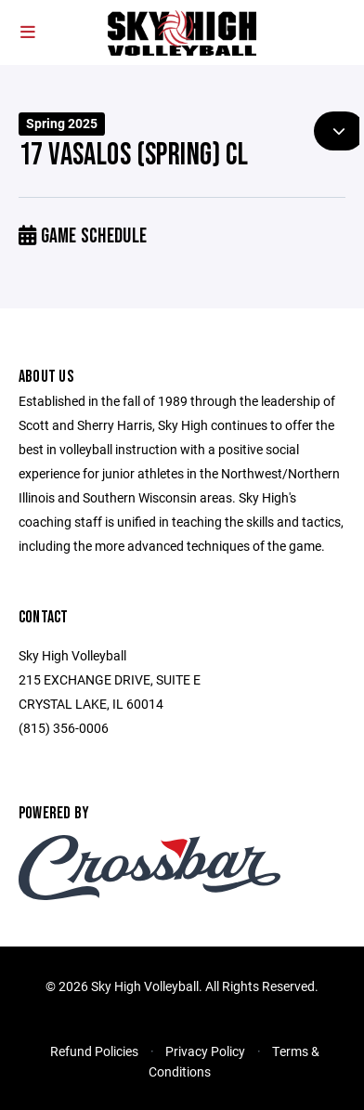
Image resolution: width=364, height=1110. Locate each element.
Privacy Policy (205, 1051)
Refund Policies (94, 1051)
